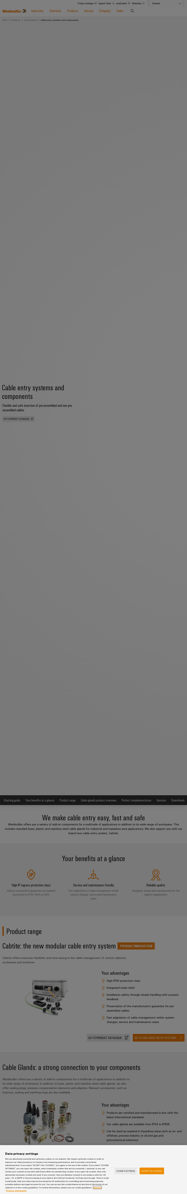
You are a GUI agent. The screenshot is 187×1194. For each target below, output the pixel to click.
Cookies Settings (125, 1172)
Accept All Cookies (151, 1172)
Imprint (97, 1189)
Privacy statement (16, 1192)
